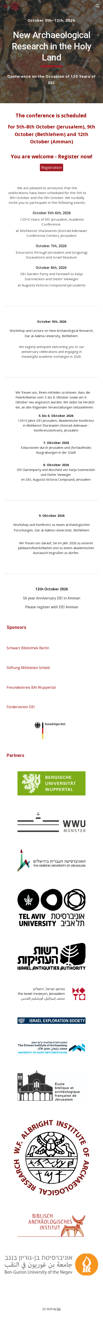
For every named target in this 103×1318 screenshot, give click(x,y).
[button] (5, 6)
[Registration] (51, 167)
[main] (51, 20)
